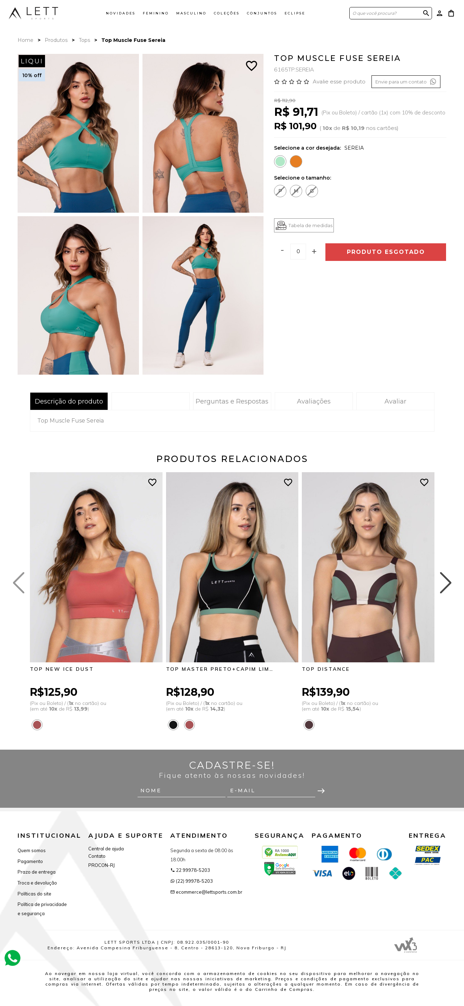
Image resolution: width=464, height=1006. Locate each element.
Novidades (120, 13)
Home (25, 40)
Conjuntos (262, 13)
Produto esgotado (386, 252)
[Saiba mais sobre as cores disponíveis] (39, 724)
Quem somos (32, 850)
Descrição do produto (69, 401)
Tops (84, 40)
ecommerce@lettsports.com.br (206, 892)
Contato (97, 856)
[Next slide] (445, 582)
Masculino (191, 13)
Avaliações (314, 401)
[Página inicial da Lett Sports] (33, 13)
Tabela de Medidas (150, 401)
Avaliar (395, 401)
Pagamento (30, 861)
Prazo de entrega (37, 872)
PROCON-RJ (101, 865)
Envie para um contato (406, 82)
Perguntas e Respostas (232, 401)
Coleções (227, 13)
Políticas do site (34, 893)
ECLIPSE (295, 13)
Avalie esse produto (339, 81)
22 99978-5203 (190, 870)
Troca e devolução (37, 883)
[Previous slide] (18, 582)
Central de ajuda (106, 848)
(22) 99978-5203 (191, 881)
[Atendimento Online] (12, 957)
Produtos (56, 40)
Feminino (156, 13)
